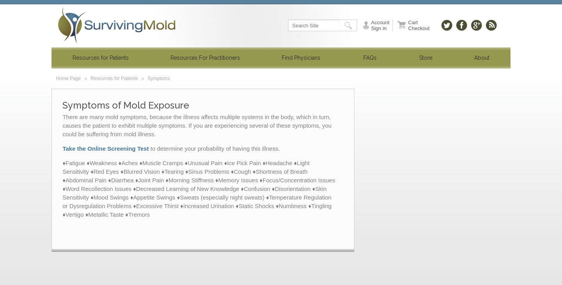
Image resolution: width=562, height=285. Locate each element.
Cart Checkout (419, 25)
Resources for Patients (114, 78)
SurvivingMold (116, 25)
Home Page (68, 78)
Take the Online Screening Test (105, 148)
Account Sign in (380, 25)
